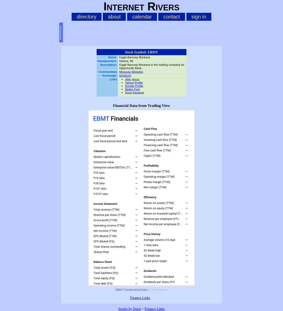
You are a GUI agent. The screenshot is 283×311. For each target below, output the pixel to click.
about (114, 17)
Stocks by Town (129, 309)
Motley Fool (132, 89)
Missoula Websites (131, 72)
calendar (142, 17)
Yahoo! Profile (134, 82)
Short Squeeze (134, 92)
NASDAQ (125, 75)
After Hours (132, 79)
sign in (198, 17)
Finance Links (140, 298)
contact (171, 17)
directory (86, 17)
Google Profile (134, 86)
